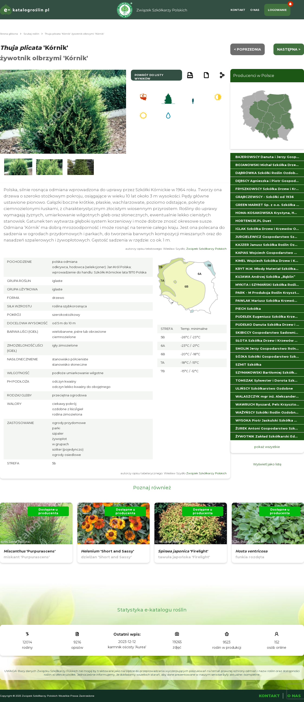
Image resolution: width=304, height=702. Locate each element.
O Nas (254, 10)
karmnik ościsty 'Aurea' (127, 647)
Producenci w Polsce (253, 75)
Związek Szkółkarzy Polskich (206, 248)
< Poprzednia (247, 49)
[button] (18, 167)
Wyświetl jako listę (267, 464)
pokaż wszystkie (267, 447)
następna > (288, 49)
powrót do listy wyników (149, 76)
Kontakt (238, 10)
